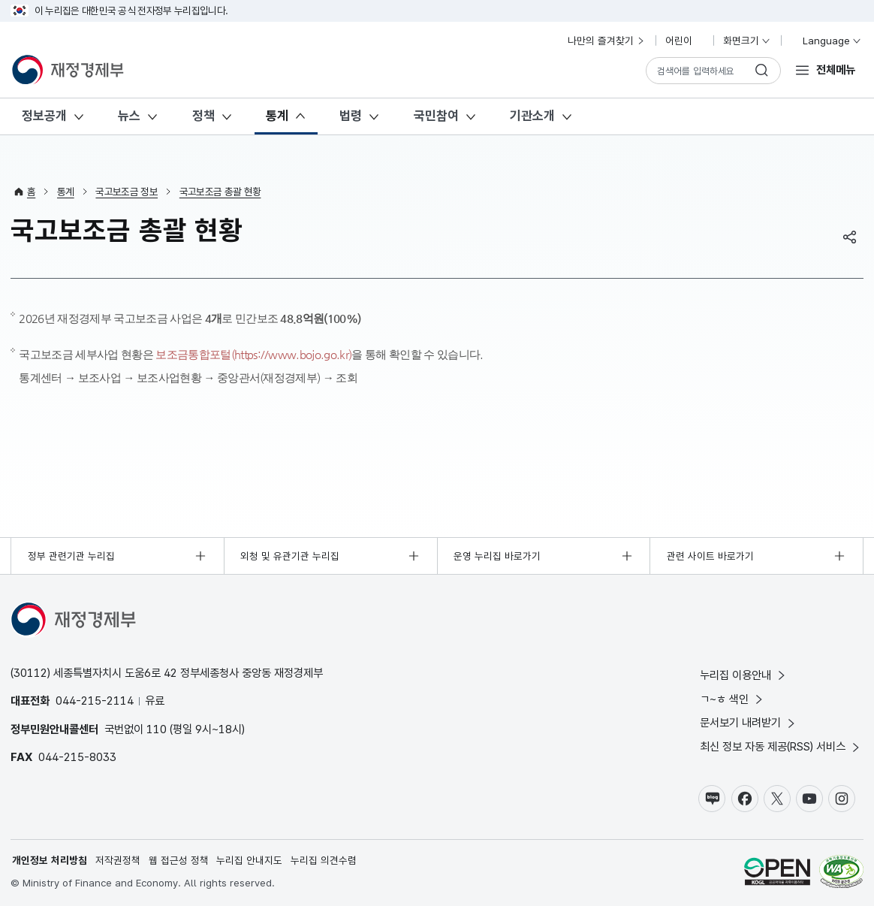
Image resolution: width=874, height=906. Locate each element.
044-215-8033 (77, 756)
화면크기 (747, 41)
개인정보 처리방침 (49, 859)
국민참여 (436, 115)
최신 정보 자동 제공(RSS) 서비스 (781, 746)
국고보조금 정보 (126, 192)
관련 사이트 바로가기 (710, 555)
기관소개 (532, 115)
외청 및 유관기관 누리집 (290, 555)
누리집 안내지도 (250, 859)
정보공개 (44, 115)
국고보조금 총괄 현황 (220, 192)
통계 (277, 115)
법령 (350, 115)
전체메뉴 (835, 69)
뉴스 (129, 115)
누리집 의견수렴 (324, 859)
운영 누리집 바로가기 (497, 555)
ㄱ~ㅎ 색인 (732, 698)
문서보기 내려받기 (748, 722)
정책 (203, 115)
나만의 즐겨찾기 (607, 41)
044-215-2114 (95, 700)
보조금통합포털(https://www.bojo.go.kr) (253, 354)
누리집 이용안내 (744, 674)
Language (825, 41)
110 (156, 728)
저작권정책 (117, 859)
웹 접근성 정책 (179, 859)
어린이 (684, 41)
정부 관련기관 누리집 (71, 555)
